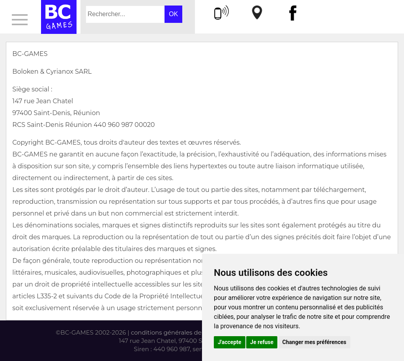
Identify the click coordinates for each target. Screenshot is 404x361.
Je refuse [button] (261, 342)
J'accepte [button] (229, 342)
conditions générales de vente (175, 332)
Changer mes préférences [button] (314, 342)
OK (173, 14)
